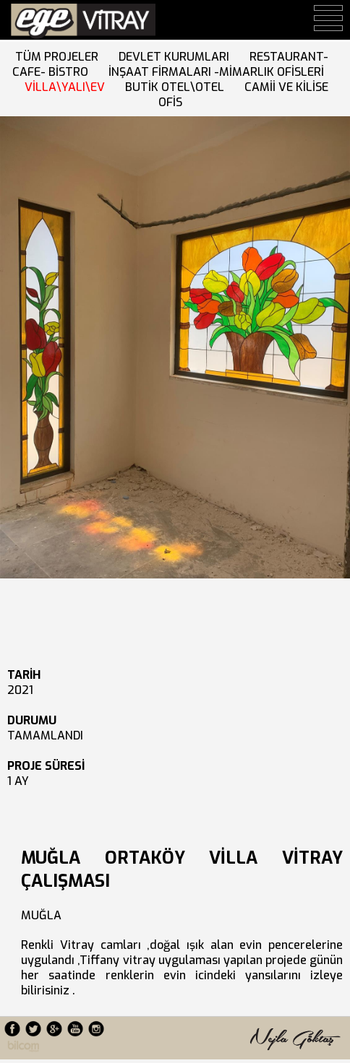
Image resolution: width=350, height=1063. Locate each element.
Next (16, 355)
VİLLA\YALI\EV (68, 87)
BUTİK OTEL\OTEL (177, 87)
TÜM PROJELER (59, 56)
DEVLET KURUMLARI (177, 56)
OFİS (173, 102)
